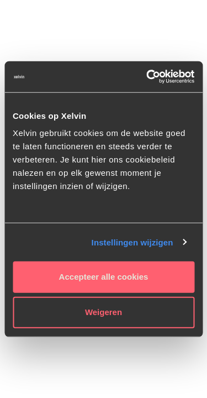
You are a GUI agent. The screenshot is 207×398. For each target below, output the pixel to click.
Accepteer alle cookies (103, 276)
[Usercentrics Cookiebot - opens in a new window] (147, 77)
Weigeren (103, 312)
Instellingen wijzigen (132, 242)
